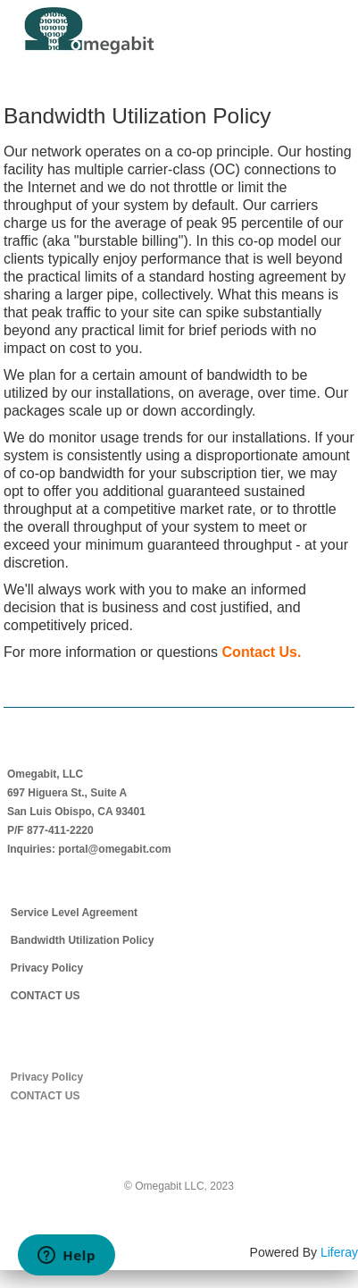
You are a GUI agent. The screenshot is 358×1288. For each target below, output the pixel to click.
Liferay (339, 1252)
